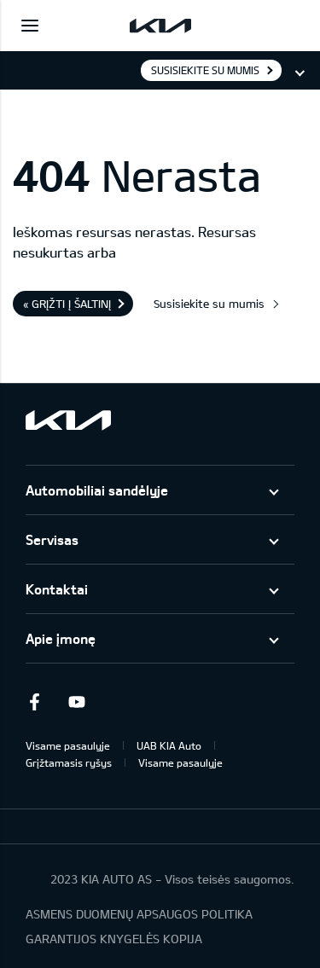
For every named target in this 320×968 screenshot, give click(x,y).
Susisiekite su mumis (205, 70)
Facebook (34, 701)
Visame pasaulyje (68, 745)
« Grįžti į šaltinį (67, 303)
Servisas (52, 539)
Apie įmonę (61, 638)
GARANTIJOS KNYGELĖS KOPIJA (114, 938)
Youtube (76, 701)
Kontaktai (57, 589)
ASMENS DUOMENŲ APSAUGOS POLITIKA (139, 914)
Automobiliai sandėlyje (97, 490)
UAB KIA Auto (169, 745)
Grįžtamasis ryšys (69, 762)
